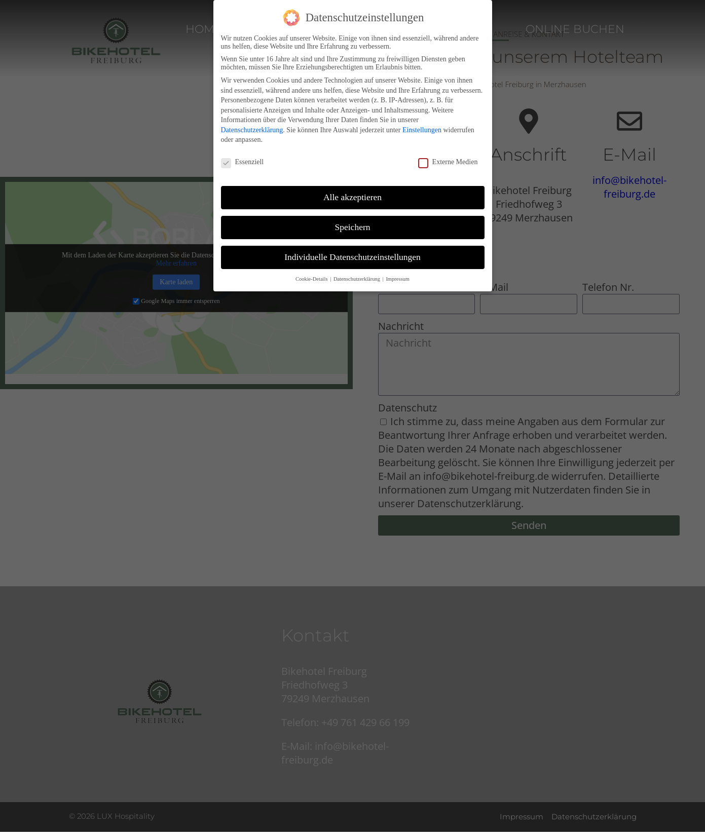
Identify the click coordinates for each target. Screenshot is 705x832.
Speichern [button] (352, 227)
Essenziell (242, 162)
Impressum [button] (398, 279)
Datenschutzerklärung (252, 130)
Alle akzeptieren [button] (352, 197)
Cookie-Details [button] (312, 279)
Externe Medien (448, 162)
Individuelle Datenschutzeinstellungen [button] (352, 257)
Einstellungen (421, 130)
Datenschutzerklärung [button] (357, 279)
